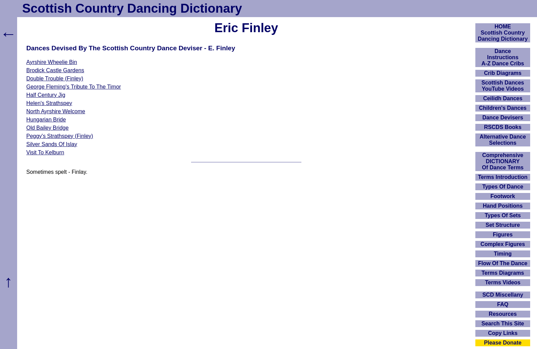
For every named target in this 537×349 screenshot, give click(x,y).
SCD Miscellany (502, 295)
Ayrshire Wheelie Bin (51, 62)
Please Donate (502, 343)
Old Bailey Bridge (47, 128)
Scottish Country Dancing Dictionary (132, 8)
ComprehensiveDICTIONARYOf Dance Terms (503, 161)
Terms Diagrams (503, 273)
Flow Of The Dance (502, 263)
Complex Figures (502, 244)
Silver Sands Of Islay (51, 144)
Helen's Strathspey (49, 103)
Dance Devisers (502, 117)
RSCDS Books (502, 127)
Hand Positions (503, 206)
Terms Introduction (503, 177)
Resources (503, 314)
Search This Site (503, 323)
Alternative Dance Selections (502, 140)
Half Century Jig (45, 95)
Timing (503, 254)
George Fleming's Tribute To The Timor (73, 87)
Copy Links (502, 333)
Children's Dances (503, 108)
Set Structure (503, 225)
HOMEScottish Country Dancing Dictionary (503, 33)
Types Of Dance (502, 187)
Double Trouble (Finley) (54, 78)
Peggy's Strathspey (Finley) (59, 136)
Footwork (502, 196)
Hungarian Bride (46, 119)
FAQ (503, 304)
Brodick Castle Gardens (55, 70)
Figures (503, 234)
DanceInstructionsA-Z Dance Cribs (503, 57)
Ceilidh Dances (503, 98)
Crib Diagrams (502, 73)
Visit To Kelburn (45, 152)
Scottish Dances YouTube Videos (503, 86)
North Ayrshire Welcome (55, 111)
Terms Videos (502, 282)
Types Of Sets (503, 215)
